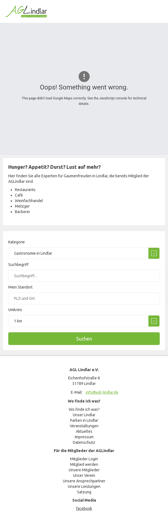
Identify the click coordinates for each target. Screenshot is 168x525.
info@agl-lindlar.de (102, 392)
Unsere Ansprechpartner (84, 481)
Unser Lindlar (84, 415)
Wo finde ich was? (84, 409)
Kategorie (16, 242)
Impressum (84, 437)
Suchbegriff (18, 264)
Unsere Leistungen (84, 486)
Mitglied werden (84, 464)
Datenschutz (84, 442)
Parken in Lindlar (84, 420)
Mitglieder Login (84, 459)
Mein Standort (20, 287)
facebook (84, 508)
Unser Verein (84, 475)
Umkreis (15, 310)
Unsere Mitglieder (84, 470)
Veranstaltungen (84, 426)
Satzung (84, 492)
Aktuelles (84, 431)
